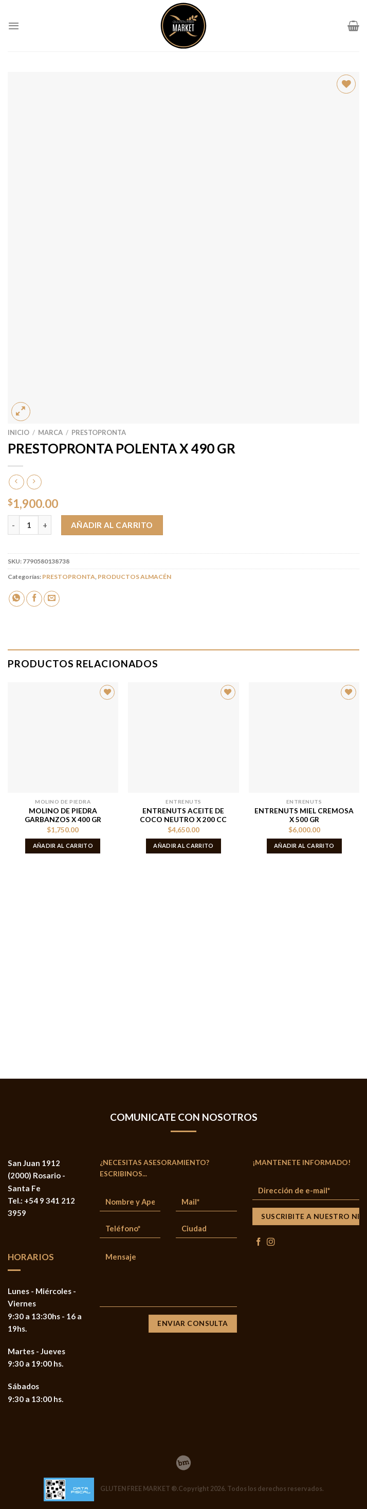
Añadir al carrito (112, 525)
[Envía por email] (52, 599)
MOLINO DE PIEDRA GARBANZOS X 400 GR (63, 815)
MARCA (50, 432)
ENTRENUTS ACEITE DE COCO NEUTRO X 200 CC (183, 815)
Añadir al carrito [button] (63, 845)
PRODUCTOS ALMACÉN (134, 576)
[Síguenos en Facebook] (258, 1242)
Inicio (18, 432)
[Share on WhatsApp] (17, 599)
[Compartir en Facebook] (34, 599)
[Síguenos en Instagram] (271, 1242)
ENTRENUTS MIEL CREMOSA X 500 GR (304, 815)
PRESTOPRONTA (98, 432)
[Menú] (14, 25)
